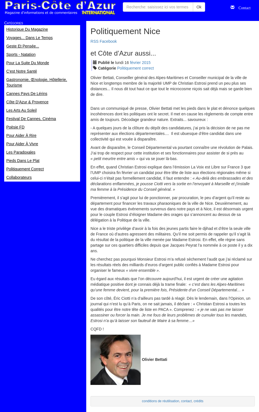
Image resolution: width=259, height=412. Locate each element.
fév (135, 62)
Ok (199, 7)
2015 (146, 62)
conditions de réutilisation (160, 401)
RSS (94, 41)
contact (186, 401)
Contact (242, 7)
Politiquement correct (135, 68)
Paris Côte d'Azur (60, 7)
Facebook (108, 41)
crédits (198, 401)
